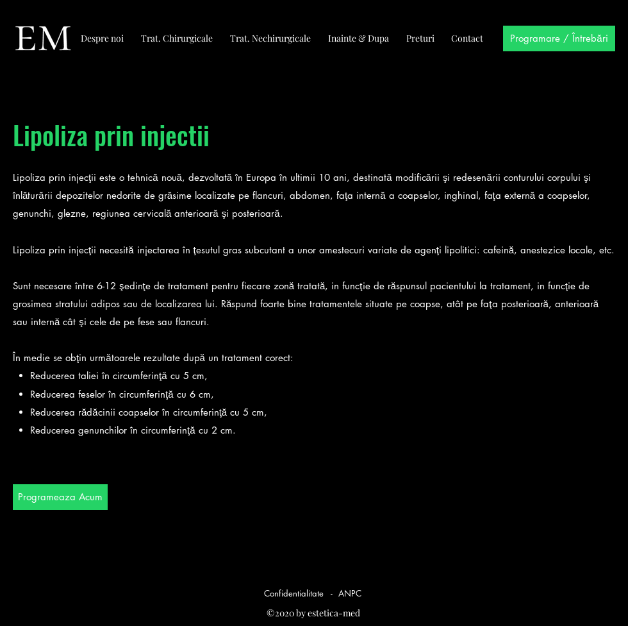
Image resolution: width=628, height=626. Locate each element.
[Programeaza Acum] (60, 497)
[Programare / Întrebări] (559, 38)
